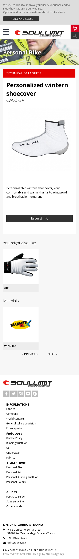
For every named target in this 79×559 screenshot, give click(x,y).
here (62, 12)
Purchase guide (15, 496)
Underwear (13, 453)
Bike (8, 438)
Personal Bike (14, 467)
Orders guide (14, 506)
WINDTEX (10, 346)
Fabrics (10, 409)
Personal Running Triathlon (22, 477)
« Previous (30, 354)
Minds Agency (55, 554)
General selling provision (21, 423)
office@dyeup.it (16, 542)
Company (12, 414)
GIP (6, 288)
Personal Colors (15, 482)
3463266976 (19, 538)
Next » (52, 354)
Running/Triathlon (16, 443)
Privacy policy (14, 428)
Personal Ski (13, 472)
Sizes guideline (15, 501)
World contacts (15, 418)
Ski (7, 448)
